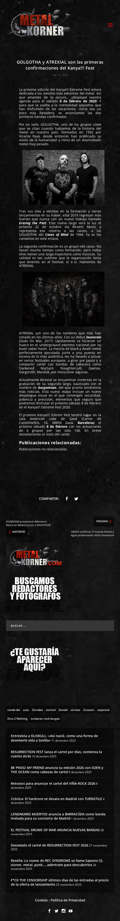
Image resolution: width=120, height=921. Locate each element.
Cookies (41, 900)
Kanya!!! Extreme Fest (73, 89)
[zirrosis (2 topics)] (75, 709)
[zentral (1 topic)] (51, 709)
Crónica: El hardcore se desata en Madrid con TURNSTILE (56, 799)
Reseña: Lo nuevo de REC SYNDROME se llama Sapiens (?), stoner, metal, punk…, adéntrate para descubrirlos (57, 862)
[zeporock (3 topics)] (103, 709)
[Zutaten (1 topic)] (89, 709)
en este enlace (46, 238)
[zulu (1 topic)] (26, 709)
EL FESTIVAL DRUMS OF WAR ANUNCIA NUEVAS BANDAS (55, 830)
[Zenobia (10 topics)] (37, 709)
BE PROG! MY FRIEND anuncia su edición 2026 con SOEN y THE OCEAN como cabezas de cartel (57, 769)
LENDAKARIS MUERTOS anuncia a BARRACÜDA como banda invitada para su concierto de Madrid (58, 816)
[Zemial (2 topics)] (63, 709)
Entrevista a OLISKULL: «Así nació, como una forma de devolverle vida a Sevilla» (54, 738)
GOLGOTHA (50, 124)
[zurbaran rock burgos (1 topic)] (45, 718)
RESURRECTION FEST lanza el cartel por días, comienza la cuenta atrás (56, 754)
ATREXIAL (26, 265)
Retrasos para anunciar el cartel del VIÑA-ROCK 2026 (53, 783)
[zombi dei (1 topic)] (13, 709)
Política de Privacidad (68, 900)
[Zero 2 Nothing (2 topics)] (17, 718)
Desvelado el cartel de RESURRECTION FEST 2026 (49, 845)
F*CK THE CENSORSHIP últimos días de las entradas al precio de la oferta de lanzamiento (60, 882)
